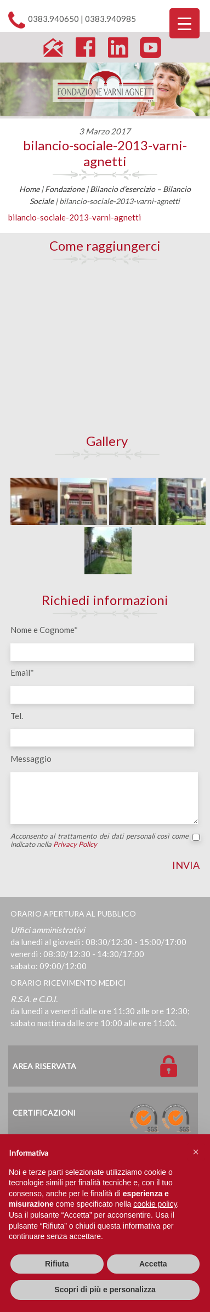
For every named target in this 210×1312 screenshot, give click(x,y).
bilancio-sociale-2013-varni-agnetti (105, 153)
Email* (22, 672)
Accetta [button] (153, 1263)
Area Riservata (44, 1066)
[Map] (105, 348)
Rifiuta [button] (57, 1263)
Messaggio (31, 759)
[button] (196, 1152)
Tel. (16, 716)
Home (29, 189)
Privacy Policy (75, 844)
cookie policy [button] (155, 1204)
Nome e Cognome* (44, 630)
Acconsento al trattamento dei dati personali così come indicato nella (105, 840)
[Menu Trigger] (184, 23)
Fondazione (64, 189)
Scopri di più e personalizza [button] (104, 1289)
